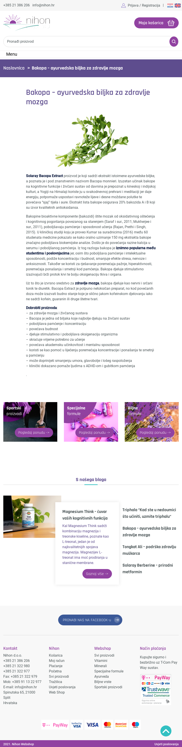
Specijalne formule (108, 670)
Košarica (56, 654)
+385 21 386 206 (16, 5)
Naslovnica (13, 68)
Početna (55, 670)
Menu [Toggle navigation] (11, 53)
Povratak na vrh (165, 730)
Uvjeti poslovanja (62, 686)
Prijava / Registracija (144, 5)
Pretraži (173, 41)
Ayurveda (101, 675)
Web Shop (57, 691)
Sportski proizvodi (108, 686)
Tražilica (55, 680)
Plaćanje (55, 665)
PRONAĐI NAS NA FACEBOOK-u (87, 619)
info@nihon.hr (43, 5)
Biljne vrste (102, 680)
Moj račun (57, 659)
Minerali (100, 665)
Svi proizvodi (59, 675)
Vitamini (100, 659)
